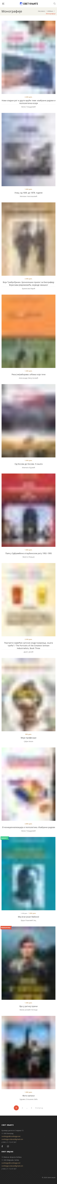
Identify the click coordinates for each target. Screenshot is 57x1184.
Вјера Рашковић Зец (28, 920)
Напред (39, 1108)
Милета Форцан (28, 557)
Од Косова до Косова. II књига (28, 464)
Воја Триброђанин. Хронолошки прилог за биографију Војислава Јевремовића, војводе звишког (28, 283)
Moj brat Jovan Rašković (28, 916)
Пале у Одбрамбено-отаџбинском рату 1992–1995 (28, 553)
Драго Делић (28, 652)
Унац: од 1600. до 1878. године (28, 192)
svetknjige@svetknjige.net (11, 1136)
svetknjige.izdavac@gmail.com (12, 1139)
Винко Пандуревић (28, 107)
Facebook (2, 1146)
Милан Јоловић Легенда (28, 1010)
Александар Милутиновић (28, 378)
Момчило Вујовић (28, 467)
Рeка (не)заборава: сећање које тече (28, 374)
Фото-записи (28, 1095)
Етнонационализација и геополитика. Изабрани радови (28, 827)
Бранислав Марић (28, 288)
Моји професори (28, 737)
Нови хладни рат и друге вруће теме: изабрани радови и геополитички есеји (28, 101)
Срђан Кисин (28, 741)
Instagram (8, 1146)
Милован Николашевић (28, 196)
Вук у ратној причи (28, 1006)
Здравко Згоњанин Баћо (28, 1099)
